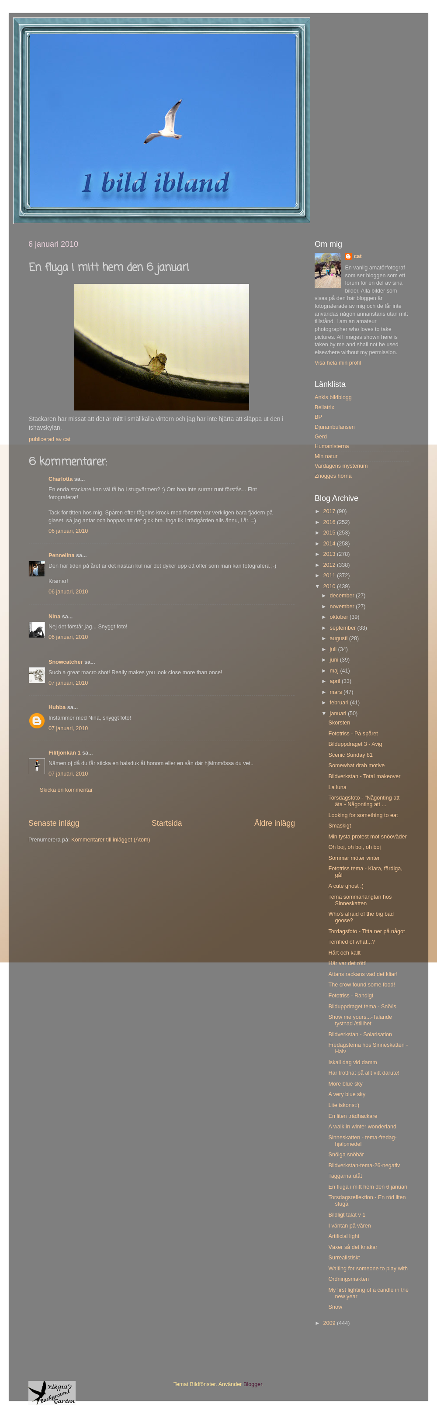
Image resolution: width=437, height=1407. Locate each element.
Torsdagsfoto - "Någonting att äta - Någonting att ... (363, 801)
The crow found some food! (361, 985)
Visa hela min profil (338, 363)
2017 (330, 511)
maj (335, 671)
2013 (330, 554)
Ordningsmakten (348, 1279)
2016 (330, 522)
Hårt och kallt (344, 953)
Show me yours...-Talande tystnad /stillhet (360, 1020)
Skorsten (339, 723)
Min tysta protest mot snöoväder (367, 837)
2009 (330, 1323)
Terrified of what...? (351, 942)
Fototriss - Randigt (350, 996)
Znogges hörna (333, 476)
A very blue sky (346, 1094)
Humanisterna (332, 446)
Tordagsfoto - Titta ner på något (366, 931)
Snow (335, 1307)
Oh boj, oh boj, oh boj (354, 847)
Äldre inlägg (274, 823)
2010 (330, 586)
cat (357, 256)
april (336, 681)
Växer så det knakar (352, 1247)
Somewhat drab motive (356, 765)
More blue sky (345, 1084)
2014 (330, 544)
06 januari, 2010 (68, 531)
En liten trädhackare (352, 1116)
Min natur (326, 456)
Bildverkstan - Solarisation (360, 1034)
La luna (337, 787)
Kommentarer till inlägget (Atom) (110, 840)
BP (318, 417)
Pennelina (62, 555)
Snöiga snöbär (346, 1155)
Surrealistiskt (344, 1258)
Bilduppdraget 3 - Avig (355, 744)
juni (335, 660)
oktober (340, 617)
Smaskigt (339, 826)
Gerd (321, 437)
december (343, 596)
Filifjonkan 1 (64, 753)
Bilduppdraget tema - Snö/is (362, 1007)
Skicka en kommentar (66, 790)
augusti (339, 638)
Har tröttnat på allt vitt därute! (363, 1073)
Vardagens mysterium (341, 466)
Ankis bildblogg (333, 397)
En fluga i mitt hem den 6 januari (367, 1187)
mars (336, 692)
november (343, 606)
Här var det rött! (347, 963)
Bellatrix (324, 407)
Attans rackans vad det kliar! (362, 974)
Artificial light (343, 1236)
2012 (330, 565)
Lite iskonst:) (343, 1105)
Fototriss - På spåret (353, 734)
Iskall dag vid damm (352, 1062)
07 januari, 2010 (68, 683)
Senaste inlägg (54, 823)
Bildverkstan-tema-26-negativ (364, 1165)
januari (339, 713)
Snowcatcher (66, 662)
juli (334, 649)
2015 (330, 533)
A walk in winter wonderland (362, 1127)
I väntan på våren (349, 1226)
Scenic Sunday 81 (350, 755)
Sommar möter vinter (354, 858)
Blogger (252, 1384)
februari (340, 703)
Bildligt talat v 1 (346, 1215)
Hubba (57, 707)
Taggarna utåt (345, 1176)
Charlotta (61, 479)
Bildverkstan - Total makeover (364, 776)
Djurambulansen (335, 427)
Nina (54, 617)
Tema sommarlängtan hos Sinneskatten (360, 900)
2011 (330, 575)
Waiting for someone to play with (368, 1269)
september (343, 628)
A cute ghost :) (346, 886)
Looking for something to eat (363, 815)
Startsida (167, 823)
